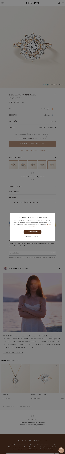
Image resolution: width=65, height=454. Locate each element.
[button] (32, 237)
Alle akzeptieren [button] (32, 232)
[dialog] (32, 227)
